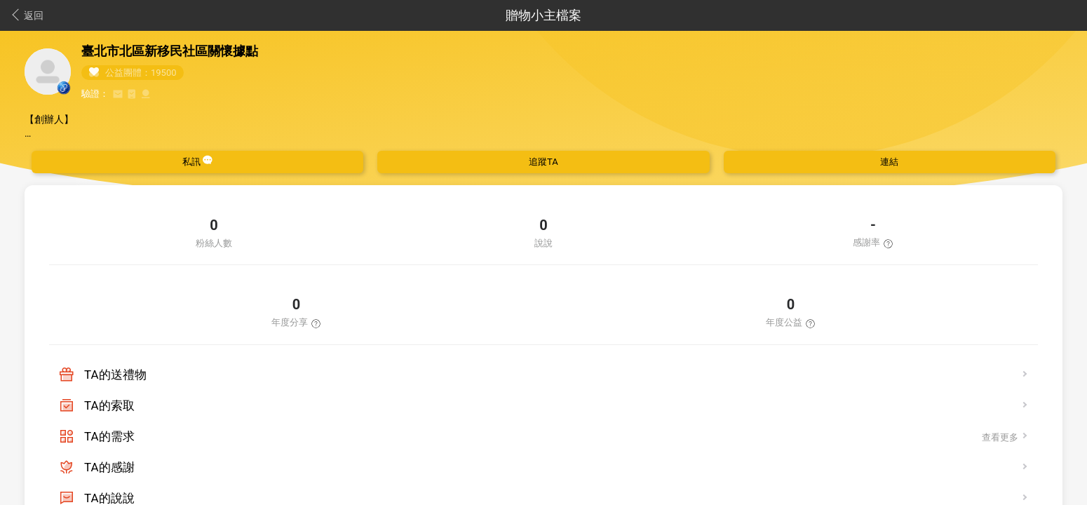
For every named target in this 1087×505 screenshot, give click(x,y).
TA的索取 (109, 405)
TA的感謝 (109, 467)
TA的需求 (109, 436)
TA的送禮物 (115, 375)
